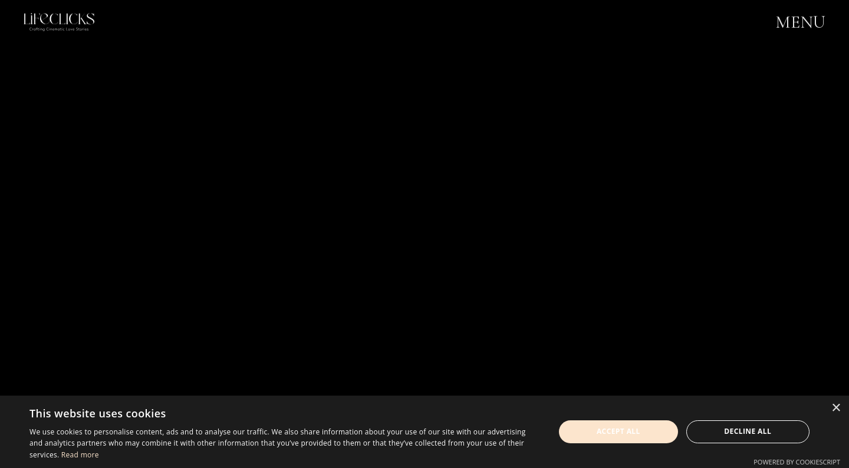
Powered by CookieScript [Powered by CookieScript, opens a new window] (796, 461)
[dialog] (424, 432)
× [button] (835, 408)
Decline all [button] (747, 431)
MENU (800, 23)
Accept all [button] (618, 431)
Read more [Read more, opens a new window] (80, 455)
